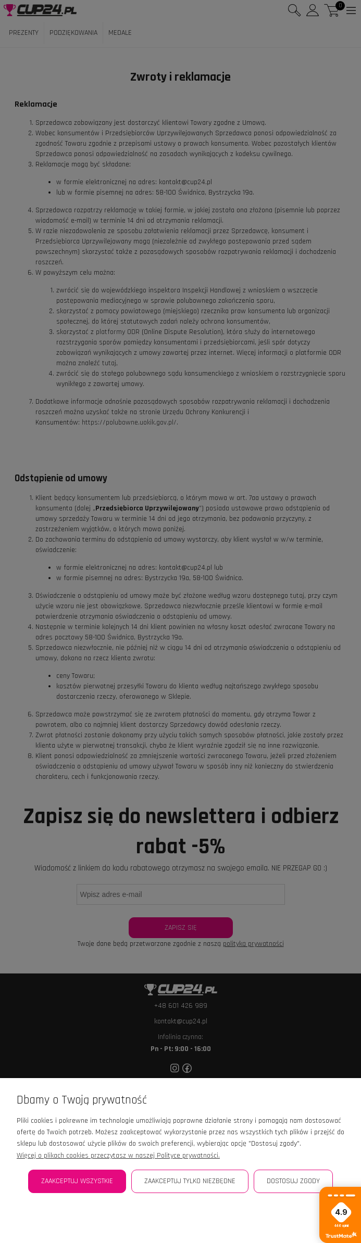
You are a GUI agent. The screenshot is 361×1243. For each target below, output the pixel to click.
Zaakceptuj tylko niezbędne (189, 1181)
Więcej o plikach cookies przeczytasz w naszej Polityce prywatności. (118, 1155)
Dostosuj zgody (293, 1181)
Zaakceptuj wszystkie (77, 1181)
